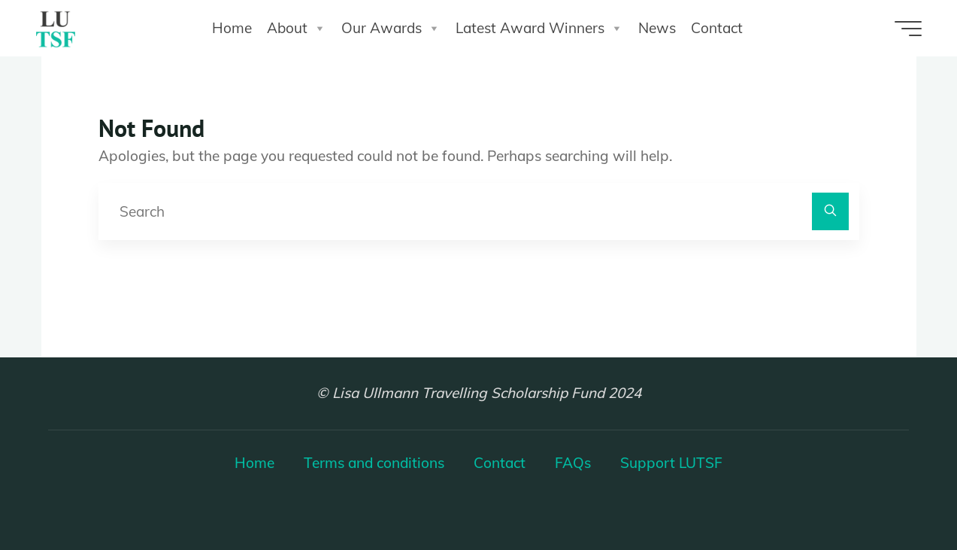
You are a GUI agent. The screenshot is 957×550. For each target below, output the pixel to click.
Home (232, 28)
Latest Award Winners (539, 28)
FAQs (573, 463)
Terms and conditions (374, 463)
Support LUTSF (671, 463)
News (657, 28)
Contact (717, 28)
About (296, 28)
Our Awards (391, 28)
